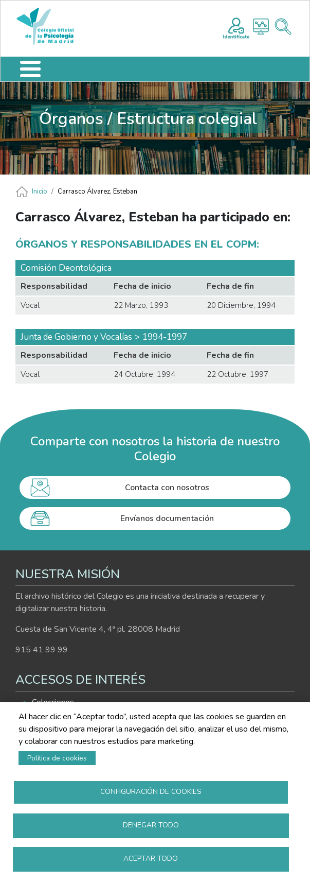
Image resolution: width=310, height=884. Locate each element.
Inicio (39, 191)
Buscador (283, 27)
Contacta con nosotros (167, 487)
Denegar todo (151, 825)
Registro (236, 27)
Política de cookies (57, 758)
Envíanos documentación (167, 518)
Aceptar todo (150, 858)
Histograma (261, 27)
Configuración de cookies (151, 791)
